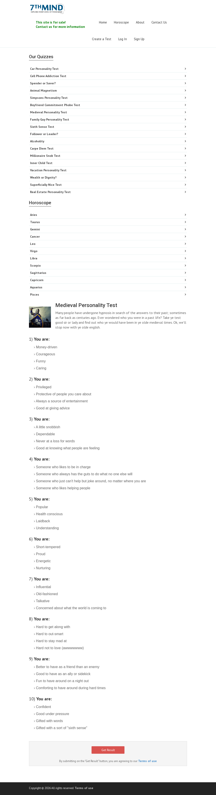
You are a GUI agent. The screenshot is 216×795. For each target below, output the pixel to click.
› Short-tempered (47, 547)
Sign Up (139, 39)
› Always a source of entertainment (61, 401)
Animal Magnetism (43, 90)
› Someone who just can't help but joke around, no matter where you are (90, 481)
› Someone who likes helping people (62, 488)
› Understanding (46, 528)
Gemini (35, 229)
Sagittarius (38, 273)
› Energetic (42, 561)
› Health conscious (48, 514)
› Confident (42, 707)
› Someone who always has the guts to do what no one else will (83, 474)
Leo (32, 244)
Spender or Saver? (43, 83)
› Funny (40, 361)
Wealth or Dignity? (43, 177)
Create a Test (101, 39)
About (140, 22)
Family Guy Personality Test (49, 119)
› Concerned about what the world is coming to (70, 608)
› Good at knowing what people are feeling (67, 448)
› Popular (41, 507)
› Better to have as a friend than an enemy (66, 667)
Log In (122, 39)
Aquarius (36, 287)
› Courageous (44, 354)
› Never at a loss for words (54, 441)
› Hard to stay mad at (50, 641)
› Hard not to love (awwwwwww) (59, 648)
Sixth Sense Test (42, 127)
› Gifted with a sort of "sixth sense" (60, 728)
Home (103, 22)
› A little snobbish (47, 427)
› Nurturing (42, 568)
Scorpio (35, 265)
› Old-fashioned (46, 594)
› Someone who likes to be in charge (62, 467)
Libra (33, 258)
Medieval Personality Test (48, 112)
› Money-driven (45, 347)
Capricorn (36, 280)
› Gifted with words (48, 721)
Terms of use (147, 761)
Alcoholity (37, 141)
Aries (33, 215)
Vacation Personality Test (48, 170)
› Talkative (42, 601)
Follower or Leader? (44, 134)
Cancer (35, 236)
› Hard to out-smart (48, 634)
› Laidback (42, 521)
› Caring (40, 368)
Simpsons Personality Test (49, 98)
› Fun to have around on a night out (61, 681)
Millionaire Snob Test (45, 156)
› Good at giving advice (52, 408)
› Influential (42, 587)
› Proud (39, 554)
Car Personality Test (44, 69)
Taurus (35, 222)
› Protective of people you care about (62, 394)
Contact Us (159, 22)
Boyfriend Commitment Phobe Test (55, 105)
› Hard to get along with (52, 627)
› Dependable (44, 434)
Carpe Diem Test (42, 148)
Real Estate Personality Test (50, 192)
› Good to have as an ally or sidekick (62, 674)
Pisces (34, 294)
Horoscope (121, 22)
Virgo (33, 251)
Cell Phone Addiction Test (48, 76)
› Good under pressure (51, 714)
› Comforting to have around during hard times (70, 688)
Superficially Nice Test (46, 185)
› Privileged (42, 387)
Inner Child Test (41, 163)
